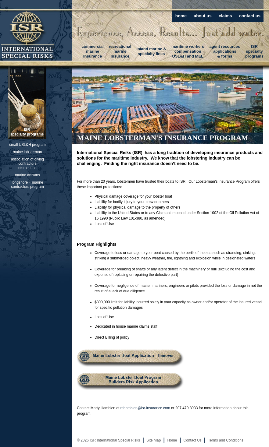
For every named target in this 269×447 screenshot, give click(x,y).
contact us (249, 15)
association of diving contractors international (27, 163)
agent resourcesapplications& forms (225, 51)
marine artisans (27, 175)
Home (172, 440)
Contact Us (192, 440)
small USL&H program (27, 145)
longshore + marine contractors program (27, 184)
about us (202, 15)
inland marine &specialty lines (151, 51)
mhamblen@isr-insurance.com (145, 408)
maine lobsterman (27, 152)
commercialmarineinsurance (92, 51)
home (181, 15)
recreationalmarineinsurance (120, 51)
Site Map (153, 440)
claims (225, 15)
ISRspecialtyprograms (254, 51)
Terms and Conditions (225, 440)
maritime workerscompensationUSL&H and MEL (187, 51)
